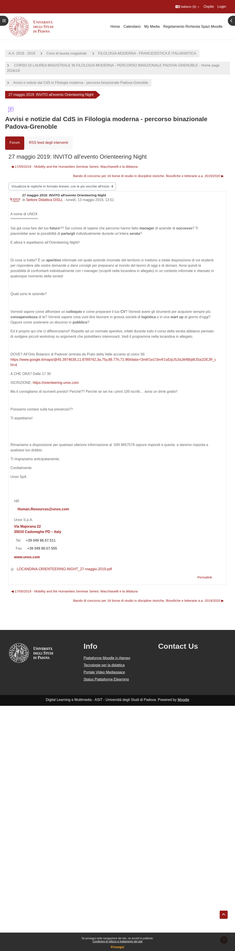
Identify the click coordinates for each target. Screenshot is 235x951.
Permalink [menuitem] (204, 577)
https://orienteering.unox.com (55, 383)
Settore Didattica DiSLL (44, 200)
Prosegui (117, 947)
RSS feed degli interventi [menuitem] (48, 142)
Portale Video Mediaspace (104, 672)
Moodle (183, 700)
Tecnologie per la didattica (104, 665)
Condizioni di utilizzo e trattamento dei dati (117, 941)
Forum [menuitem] (15, 142)
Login (221, 6)
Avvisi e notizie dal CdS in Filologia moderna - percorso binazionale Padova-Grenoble (80, 83)
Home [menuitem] (115, 26)
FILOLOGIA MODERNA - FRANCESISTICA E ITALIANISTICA (147, 53)
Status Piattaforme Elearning (106, 679)
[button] (187, 6)
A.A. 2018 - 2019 (21, 53)
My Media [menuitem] (152, 26)
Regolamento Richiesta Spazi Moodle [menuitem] (193, 26)
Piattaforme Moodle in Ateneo (107, 658)
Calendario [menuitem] (132, 26)
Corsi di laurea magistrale (66, 53)
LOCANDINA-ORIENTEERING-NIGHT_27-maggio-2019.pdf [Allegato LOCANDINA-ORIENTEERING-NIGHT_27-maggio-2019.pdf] (61, 569)
